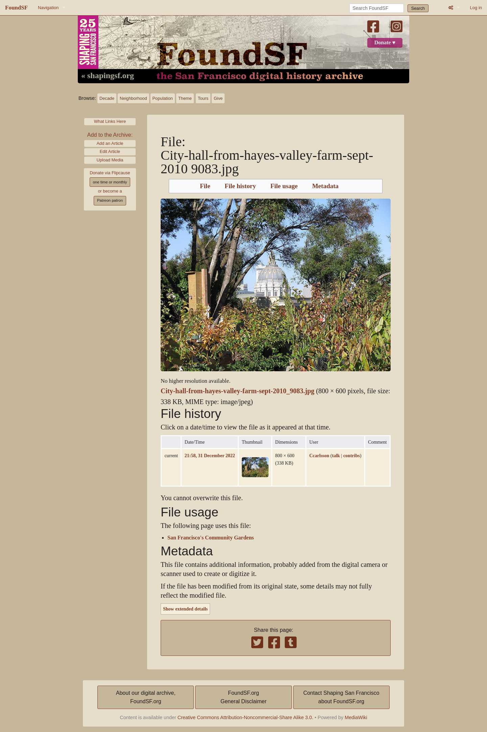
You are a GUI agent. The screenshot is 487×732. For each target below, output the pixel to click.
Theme (185, 98)
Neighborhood (133, 98)
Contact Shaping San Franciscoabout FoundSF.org (341, 697)
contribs (351, 455)
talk (336, 455)
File (205, 186)
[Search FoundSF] (376, 8)
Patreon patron (110, 200)
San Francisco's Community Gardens (210, 538)
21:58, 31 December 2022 (210, 455)
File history (240, 186)
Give (218, 98)
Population (163, 98)
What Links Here (110, 121)
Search (418, 8)
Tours (203, 98)
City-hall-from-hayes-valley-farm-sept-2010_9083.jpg (238, 391)
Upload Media (110, 159)
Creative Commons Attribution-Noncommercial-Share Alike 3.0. (246, 717)
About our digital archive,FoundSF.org (146, 697)
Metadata (325, 186)
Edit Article (110, 151)
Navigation (48, 7)
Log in (476, 7)
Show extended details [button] (185, 609)
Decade (106, 98)
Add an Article (110, 143)
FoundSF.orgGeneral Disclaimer (243, 697)
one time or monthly (110, 182)
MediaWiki (356, 717)
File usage (284, 186)
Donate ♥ (384, 43)
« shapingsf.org (107, 75)
